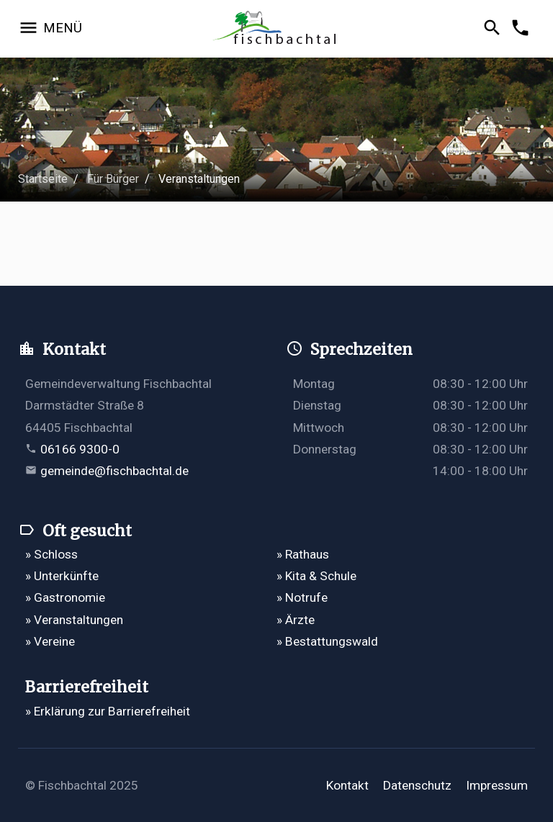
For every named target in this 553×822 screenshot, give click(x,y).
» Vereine (50, 641)
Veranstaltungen (199, 179)
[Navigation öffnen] (50, 29)
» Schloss (51, 554)
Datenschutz (417, 785)
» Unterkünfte (62, 576)
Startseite (43, 179)
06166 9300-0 (80, 449)
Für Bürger (113, 179)
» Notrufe (302, 597)
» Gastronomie (65, 597)
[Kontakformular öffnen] (522, 29)
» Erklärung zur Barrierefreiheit (107, 711)
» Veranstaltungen (74, 620)
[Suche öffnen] (494, 29)
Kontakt (347, 785)
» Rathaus (302, 554)
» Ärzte (295, 620)
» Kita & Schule (316, 576)
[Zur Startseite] (277, 29)
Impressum (497, 785)
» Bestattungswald (327, 641)
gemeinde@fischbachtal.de (114, 471)
